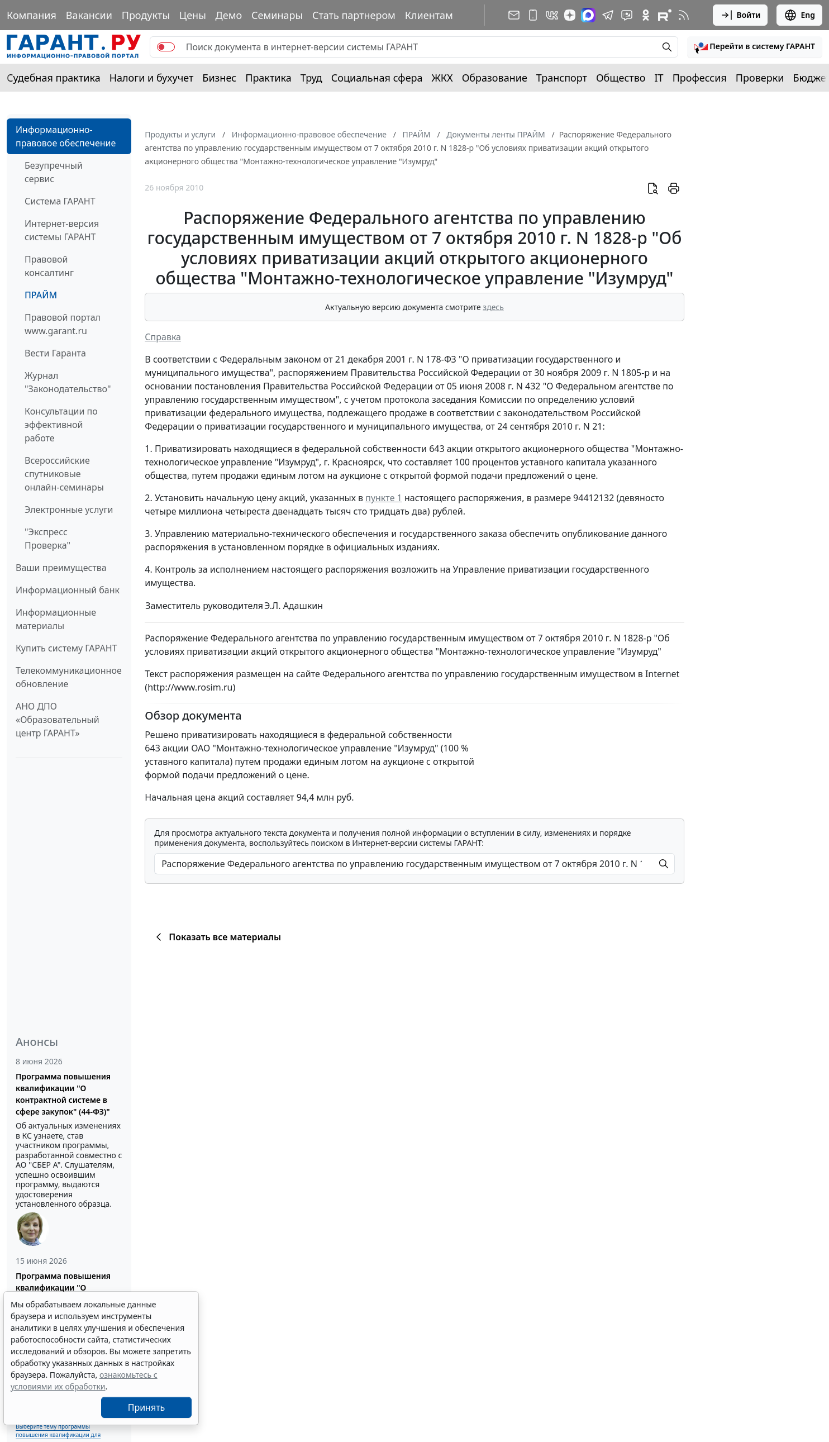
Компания (31, 15)
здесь (493, 307)
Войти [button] (740, 15)
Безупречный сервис (54, 172)
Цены (192, 15)
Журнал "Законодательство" (68, 382)
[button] (754, 47)
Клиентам (429, 15)
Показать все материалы (216, 937)
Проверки (760, 77)
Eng (799, 15)
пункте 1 (383, 498)
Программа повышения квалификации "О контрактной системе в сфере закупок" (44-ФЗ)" (63, 1094)
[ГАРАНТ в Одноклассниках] (645, 15)
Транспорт (561, 77)
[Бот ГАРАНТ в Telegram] (626, 15)
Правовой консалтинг (49, 266)
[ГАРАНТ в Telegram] (607, 15)
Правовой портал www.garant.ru (63, 324)
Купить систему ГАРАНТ (66, 648)
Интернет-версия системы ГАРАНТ (62, 230)
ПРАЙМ (41, 295)
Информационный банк (68, 590)
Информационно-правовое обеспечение (66, 136)
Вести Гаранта (55, 353)
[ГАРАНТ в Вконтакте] (552, 15)
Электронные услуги (69, 509)
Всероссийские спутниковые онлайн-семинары (64, 473)
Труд (311, 77)
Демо (229, 15)
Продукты (146, 15)
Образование (494, 77)
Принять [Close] (146, 1407)
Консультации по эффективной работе (61, 424)
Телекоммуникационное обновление (69, 677)
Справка (163, 337)
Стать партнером (354, 15)
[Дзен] (569, 15)
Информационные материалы (56, 619)
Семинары (277, 15)
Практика (268, 77)
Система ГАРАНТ (60, 201)
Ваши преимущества (61, 567)
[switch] (166, 46)
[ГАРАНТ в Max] (588, 15)
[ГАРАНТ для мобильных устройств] (533, 15)
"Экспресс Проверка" (47, 538)
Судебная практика (54, 77)
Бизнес (219, 77)
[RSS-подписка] (683, 15)
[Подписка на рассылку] (514, 15)
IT (659, 77)
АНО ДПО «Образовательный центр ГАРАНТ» (57, 719)
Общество (621, 77)
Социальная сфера (377, 77)
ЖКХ (442, 77)
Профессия (700, 77)
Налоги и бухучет (151, 77)
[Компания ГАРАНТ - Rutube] (664, 15)
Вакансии (89, 15)
